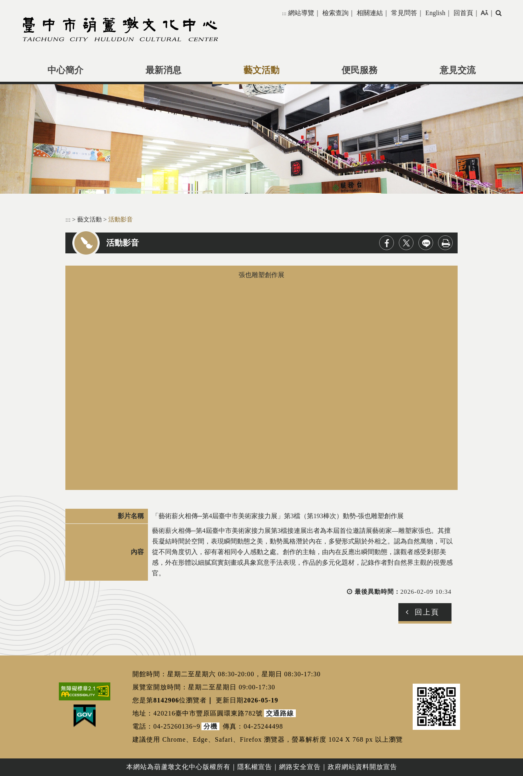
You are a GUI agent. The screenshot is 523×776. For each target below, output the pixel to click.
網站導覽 (301, 12)
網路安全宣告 (300, 766)
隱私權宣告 (254, 766)
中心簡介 (65, 70)
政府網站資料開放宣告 (362, 766)
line (425, 242)
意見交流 (458, 70)
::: (284, 13)
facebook (386, 242)
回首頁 (463, 12)
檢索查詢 (335, 12)
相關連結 (370, 12)
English (435, 12)
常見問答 (404, 12)
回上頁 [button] (427, 612)
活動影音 (120, 219)
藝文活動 (261, 70)
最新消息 (163, 70)
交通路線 (280, 713)
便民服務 (360, 70)
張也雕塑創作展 (261, 378)
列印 (445, 242)
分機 (210, 726)
